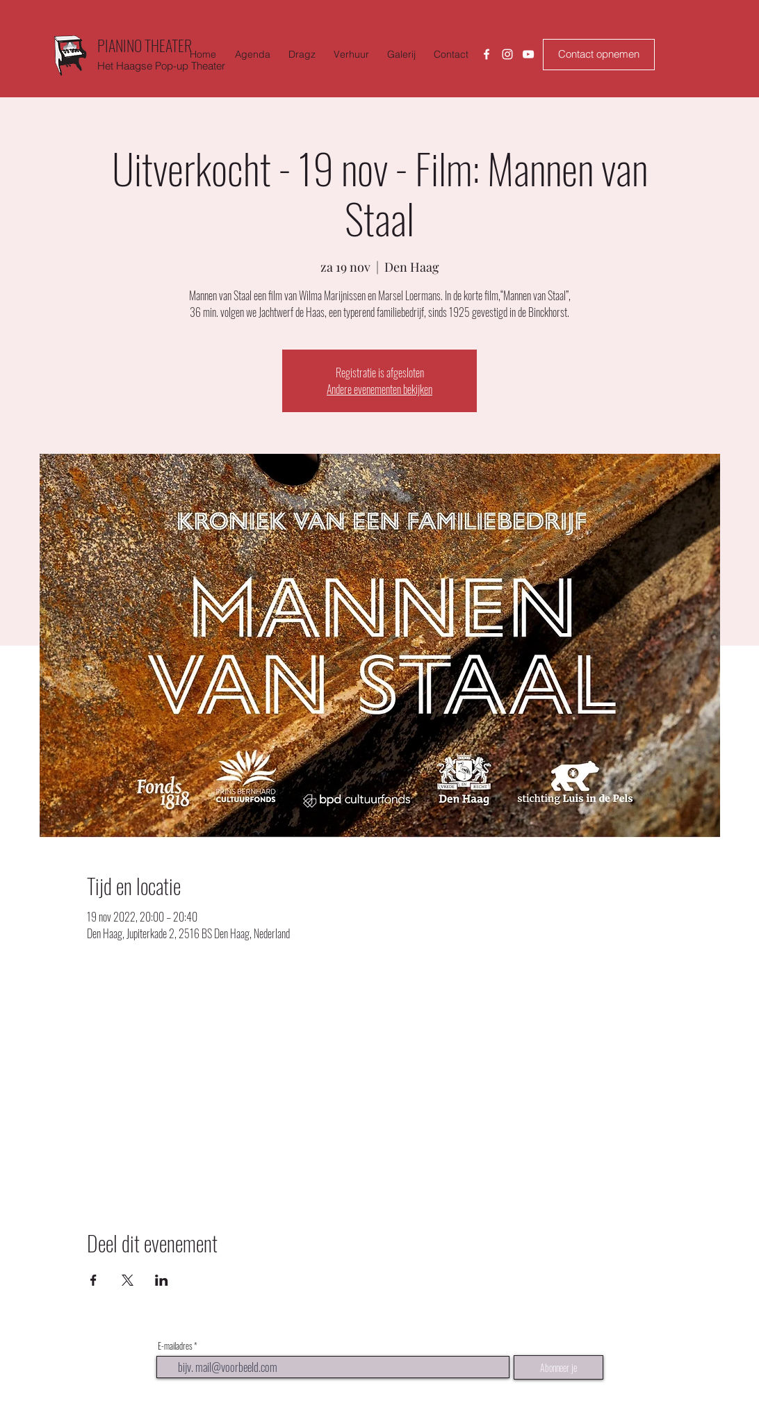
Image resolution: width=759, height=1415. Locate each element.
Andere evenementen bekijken (379, 389)
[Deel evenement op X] (127, 1280)
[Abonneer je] (558, 1367)
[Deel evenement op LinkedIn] (161, 1280)
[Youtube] (528, 54)
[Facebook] (486, 54)
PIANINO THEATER (144, 45)
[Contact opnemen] (599, 54)
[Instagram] (507, 54)
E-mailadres (175, 1345)
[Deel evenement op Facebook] (93, 1280)
